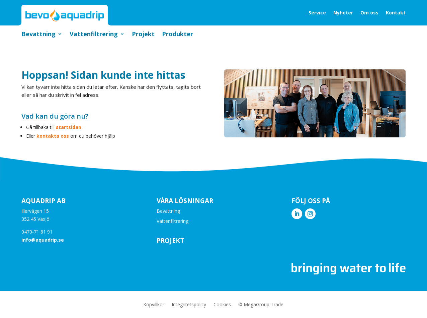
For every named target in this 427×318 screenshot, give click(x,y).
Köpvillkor (153, 305)
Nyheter (343, 12)
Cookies (222, 305)
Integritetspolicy (189, 305)
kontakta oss (52, 136)
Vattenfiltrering (94, 34)
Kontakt (396, 12)
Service (317, 12)
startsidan (68, 127)
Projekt (143, 34)
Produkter (177, 34)
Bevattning (38, 34)
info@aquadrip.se (42, 240)
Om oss (369, 12)
